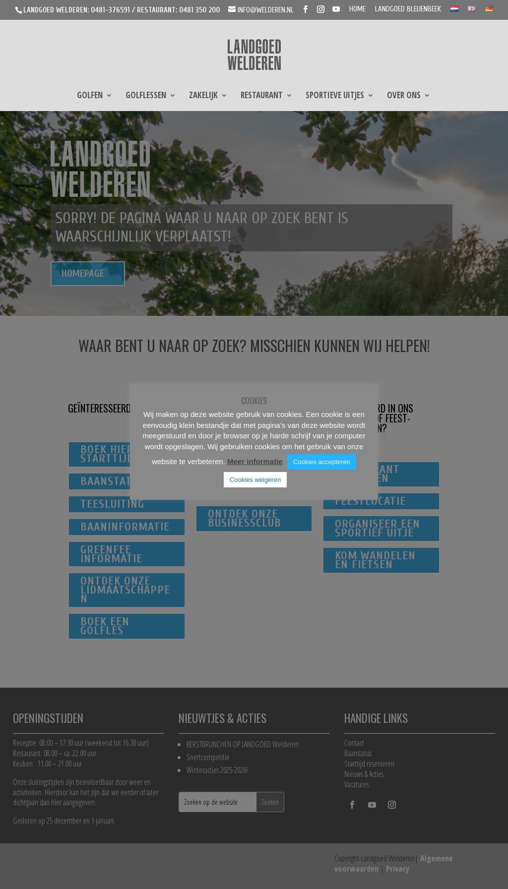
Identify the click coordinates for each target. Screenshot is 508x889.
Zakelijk (203, 96)
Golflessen (146, 96)
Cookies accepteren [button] (321, 462)
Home (357, 9)
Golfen (90, 96)
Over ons (404, 96)
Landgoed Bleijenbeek (408, 9)
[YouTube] (336, 9)
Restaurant (262, 96)
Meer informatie (255, 461)
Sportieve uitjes (335, 96)
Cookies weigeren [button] (255, 479)
